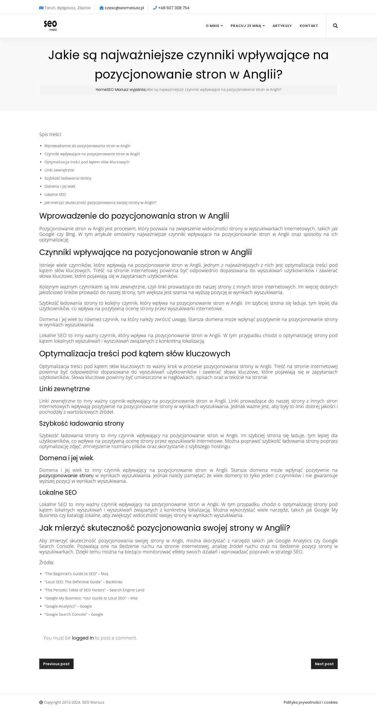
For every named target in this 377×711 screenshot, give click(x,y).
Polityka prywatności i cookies (311, 702)
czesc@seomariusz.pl (124, 7)
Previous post (56, 663)
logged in (83, 638)
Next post (324, 663)
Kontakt (309, 25)
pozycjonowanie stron (65, 475)
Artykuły (282, 25)
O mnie (212, 25)
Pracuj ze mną (246, 25)
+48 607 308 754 (174, 7)
